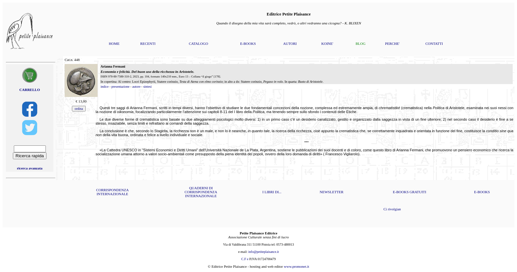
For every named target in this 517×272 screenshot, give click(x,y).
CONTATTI (434, 43)
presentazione (120, 86)
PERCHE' (392, 43)
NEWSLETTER (332, 192)
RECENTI (147, 43)
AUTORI (290, 43)
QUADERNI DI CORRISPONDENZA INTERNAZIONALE (201, 192)
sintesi (147, 86)
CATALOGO (198, 43)
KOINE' (327, 43)
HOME (114, 43)
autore (136, 86)
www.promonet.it (296, 266)
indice (104, 86)
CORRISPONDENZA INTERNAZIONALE (112, 192)
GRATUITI (418, 192)
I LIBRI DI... (272, 192)
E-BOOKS (248, 43)
